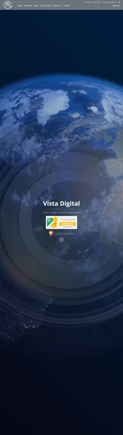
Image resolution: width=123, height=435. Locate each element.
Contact (66, 6)
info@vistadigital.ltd (109, 2)
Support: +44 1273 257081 (92, 2)
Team (36, 6)
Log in (116, 6)
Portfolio (28, 6)
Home (20, 5)
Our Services (46, 6)
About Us (57, 6)
